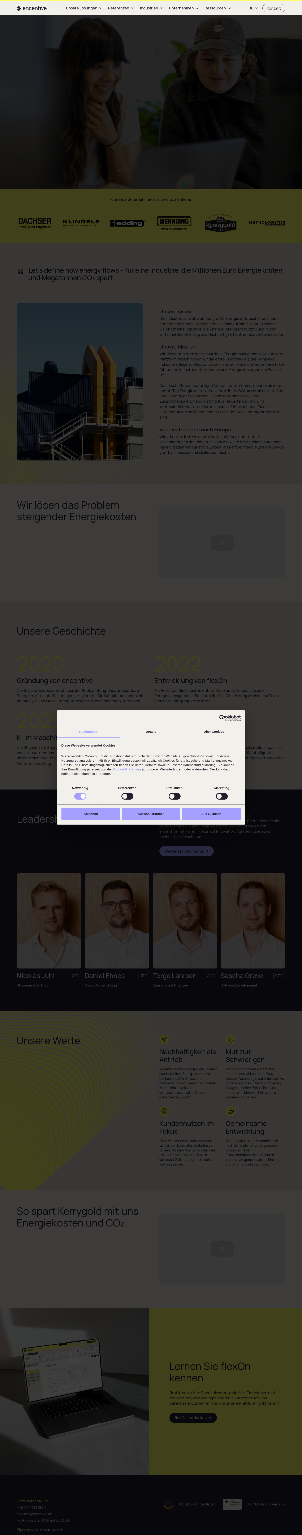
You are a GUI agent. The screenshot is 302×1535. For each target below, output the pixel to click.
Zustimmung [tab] (88, 731)
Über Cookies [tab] (214, 731)
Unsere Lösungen (81, 7)
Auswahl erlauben (151, 813)
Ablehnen (90, 813)
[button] (84, 8)
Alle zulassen (211, 813)
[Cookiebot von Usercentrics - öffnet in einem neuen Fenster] (222, 718)
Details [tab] (151, 731)
